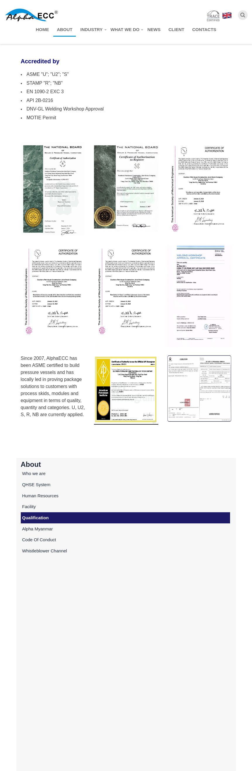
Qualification (35, 517)
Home (42, 29)
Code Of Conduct (39, 539)
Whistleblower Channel (44, 550)
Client (176, 29)
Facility (29, 506)
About (64, 29)
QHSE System (36, 484)
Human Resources (40, 495)
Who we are (34, 473)
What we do (125, 29)
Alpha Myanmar (37, 528)
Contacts (204, 29)
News (153, 29)
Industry (91, 29)
